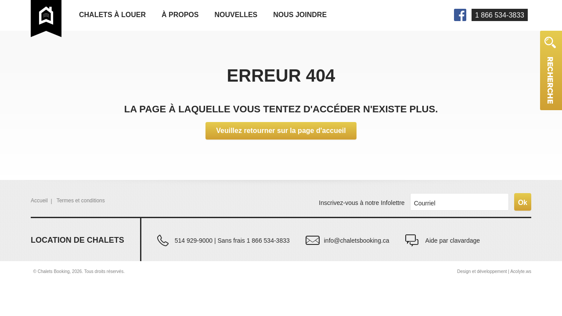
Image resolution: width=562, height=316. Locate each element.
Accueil (39, 201)
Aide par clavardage (452, 240)
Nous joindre (300, 14)
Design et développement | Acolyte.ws (494, 271)
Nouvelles (235, 14)
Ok (522, 202)
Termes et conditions (81, 201)
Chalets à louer (112, 14)
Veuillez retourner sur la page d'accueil (281, 130)
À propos (180, 14)
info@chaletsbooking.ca (356, 240)
